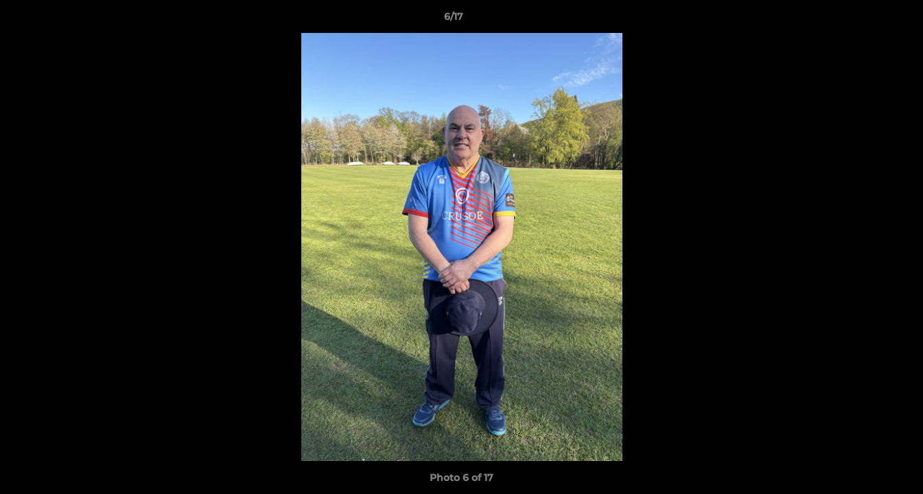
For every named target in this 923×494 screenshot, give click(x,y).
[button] (865, 20)
